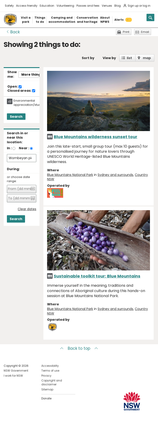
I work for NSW (13, 376)
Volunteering (65, 6)
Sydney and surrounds (115, 174)
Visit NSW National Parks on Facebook (8, 423)
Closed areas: (21, 91)
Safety (9, 6)
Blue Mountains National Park (70, 174)
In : (9, 148)
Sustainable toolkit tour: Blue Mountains (97, 276)
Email (145, 32)
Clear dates (27, 209)
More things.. (32, 74)
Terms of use (50, 371)
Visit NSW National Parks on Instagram (18, 423)
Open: (14, 87)
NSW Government (16, 371)
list (129, 58)
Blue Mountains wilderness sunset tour (95, 137)
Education (47, 6)
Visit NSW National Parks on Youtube (27, 423)
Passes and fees (87, 6)
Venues (107, 6)
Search (16, 116)
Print (126, 32)
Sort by (88, 58)
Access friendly (26, 6)
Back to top (79, 348)
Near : (24, 148)
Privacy (46, 376)
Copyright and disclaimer (51, 382)
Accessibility (50, 366)
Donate (46, 398)
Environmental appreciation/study (28, 103)
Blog (117, 6)
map (147, 58)
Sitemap (47, 389)
